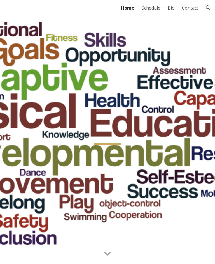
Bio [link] (171, 8)
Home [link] (127, 8)
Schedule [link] (151, 8)
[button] (208, 8)
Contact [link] (190, 8)
